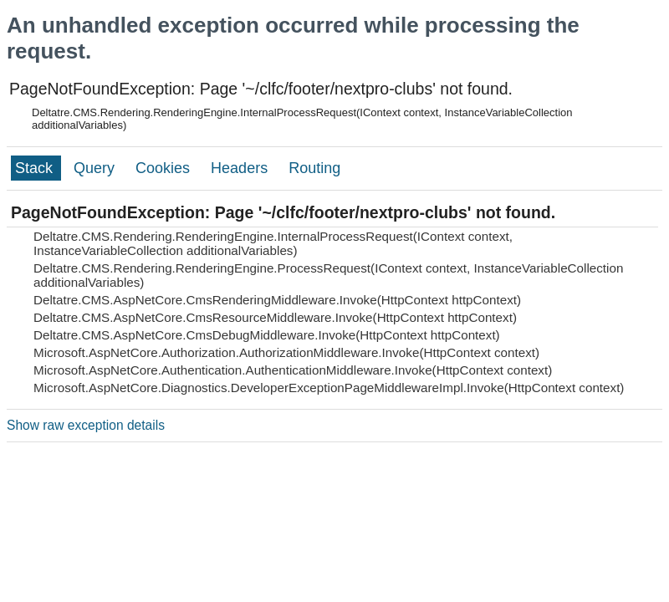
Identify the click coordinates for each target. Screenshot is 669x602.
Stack (36, 168)
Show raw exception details (86, 425)
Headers (241, 168)
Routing (314, 168)
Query (96, 168)
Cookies (164, 168)
